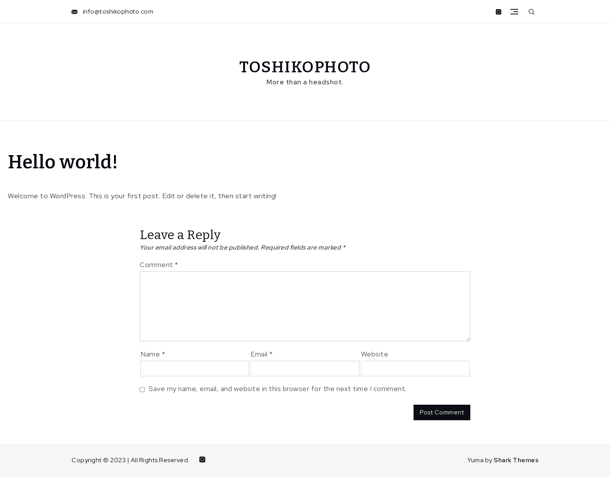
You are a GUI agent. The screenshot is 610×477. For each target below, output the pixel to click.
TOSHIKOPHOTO (305, 67)
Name (152, 353)
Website (375, 353)
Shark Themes (516, 460)
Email (262, 353)
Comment (159, 264)
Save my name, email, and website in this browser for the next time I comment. (278, 388)
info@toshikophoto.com (118, 11)
